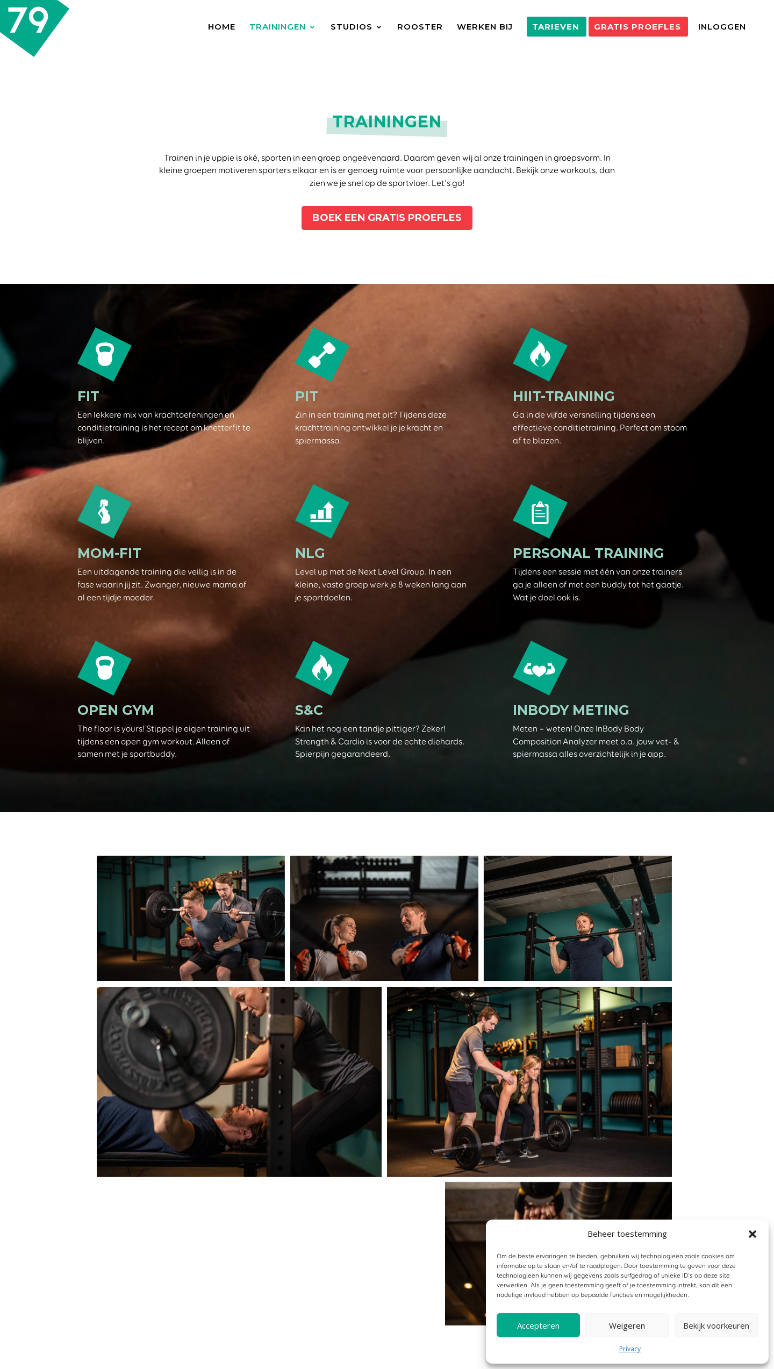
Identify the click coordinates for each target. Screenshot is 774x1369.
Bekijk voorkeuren (716, 1325)
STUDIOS (351, 27)
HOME (221, 27)
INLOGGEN (722, 27)
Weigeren (627, 1325)
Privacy (630, 1348)
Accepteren (538, 1325)
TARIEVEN (555, 27)
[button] (752, 1234)
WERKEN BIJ (485, 27)
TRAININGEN (277, 27)
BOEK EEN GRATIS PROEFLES (387, 218)
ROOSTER (420, 27)
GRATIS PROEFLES (637, 27)
